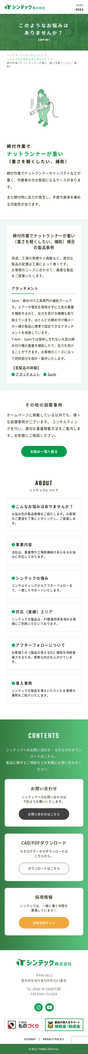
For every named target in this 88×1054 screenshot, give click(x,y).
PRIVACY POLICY (53, 1039)
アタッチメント (25, 374)
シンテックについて (31, 55)
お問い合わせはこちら (44, 814)
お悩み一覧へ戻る (44, 451)
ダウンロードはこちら (44, 868)
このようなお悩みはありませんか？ (28, 59)
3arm (49, 374)
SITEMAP (30, 1039)
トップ (11, 55)
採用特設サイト (44, 923)
